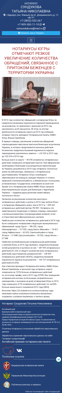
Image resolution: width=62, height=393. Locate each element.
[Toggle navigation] (31, 40)
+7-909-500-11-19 (31, 24)
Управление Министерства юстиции (24, 375)
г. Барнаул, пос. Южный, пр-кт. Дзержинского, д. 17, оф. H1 (31, 16)
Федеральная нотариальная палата (23, 365)
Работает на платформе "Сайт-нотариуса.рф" (42, 392)
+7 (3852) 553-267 (31, 20)
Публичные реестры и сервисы (22, 384)
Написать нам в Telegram (31, 33)
